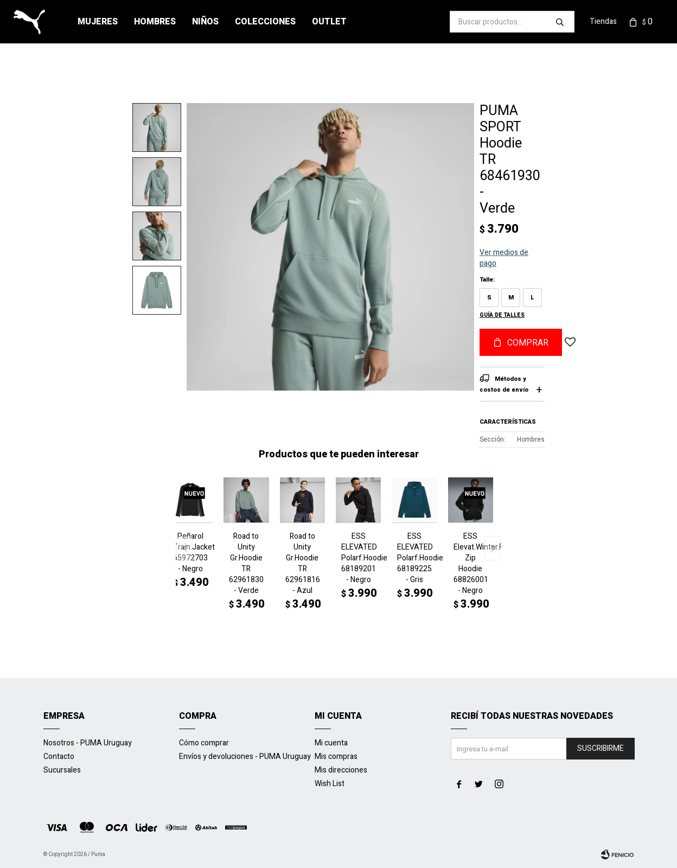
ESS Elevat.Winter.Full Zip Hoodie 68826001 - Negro (471, 563)
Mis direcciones (341, 770)
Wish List (329, 783)
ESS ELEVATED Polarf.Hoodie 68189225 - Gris (414, 558)
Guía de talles (502, 315)
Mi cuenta (331, 743)
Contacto (58, 756)
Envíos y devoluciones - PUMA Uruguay (245, 756)
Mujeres (98, 21)
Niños (205, 21)
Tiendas (603, 21)
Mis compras (336, 756)
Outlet (329, 21)
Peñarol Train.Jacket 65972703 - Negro (190, 553)
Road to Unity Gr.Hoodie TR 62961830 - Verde (246, 563)
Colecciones (265, 21)
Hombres (155, 21)
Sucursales (62, 770)
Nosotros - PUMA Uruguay (87, 743)
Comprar (527, 342)
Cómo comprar (204, 743)
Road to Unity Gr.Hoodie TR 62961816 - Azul (302, 563)
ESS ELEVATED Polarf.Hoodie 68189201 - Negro (358, 558)
